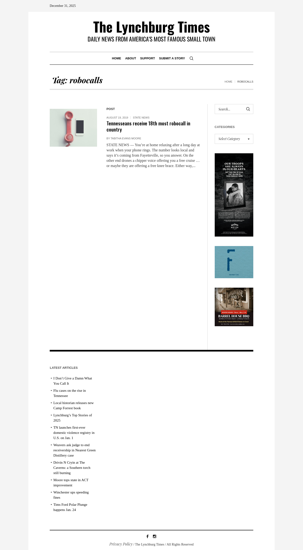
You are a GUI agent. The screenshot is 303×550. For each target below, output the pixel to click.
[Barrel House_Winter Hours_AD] (234, 306)
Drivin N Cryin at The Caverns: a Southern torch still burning (71, 468)
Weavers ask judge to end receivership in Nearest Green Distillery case (74, 450)
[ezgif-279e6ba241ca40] (234, 261)
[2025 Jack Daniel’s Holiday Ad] (234, 194)
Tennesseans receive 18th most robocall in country (148, 126)
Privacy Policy (121, 543)
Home (228, 81)
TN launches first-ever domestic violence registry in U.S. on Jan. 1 (73, 433)
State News (141, 117)
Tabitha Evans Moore (126, 138)
